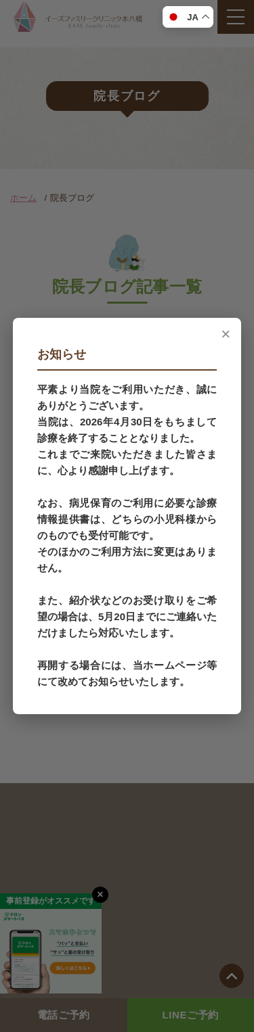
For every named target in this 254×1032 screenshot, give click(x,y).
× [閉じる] (225, 334)
